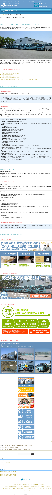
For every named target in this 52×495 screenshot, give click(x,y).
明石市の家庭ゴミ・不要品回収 (37, 484)
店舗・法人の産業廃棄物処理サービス (22, 484)
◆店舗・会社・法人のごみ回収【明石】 (8, 474)
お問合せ (48, 486)
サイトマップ (27, 490)
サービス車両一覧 (6, 488)
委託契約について (35, 486)
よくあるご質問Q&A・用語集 (30, 488)
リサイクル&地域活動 (5, 462)
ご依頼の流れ (27, 486)
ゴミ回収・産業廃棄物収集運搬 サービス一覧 (13, 486)
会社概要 (42, 486)
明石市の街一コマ (4, 464)
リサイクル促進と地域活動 (17, 488)
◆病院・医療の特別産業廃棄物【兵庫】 (8, 475)
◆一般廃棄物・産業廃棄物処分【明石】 (8, 472)
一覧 (51, 441)
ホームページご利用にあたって (44, 488)
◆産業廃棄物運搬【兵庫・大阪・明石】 (8, 471)
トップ (11, 484)
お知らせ (3, 460)
